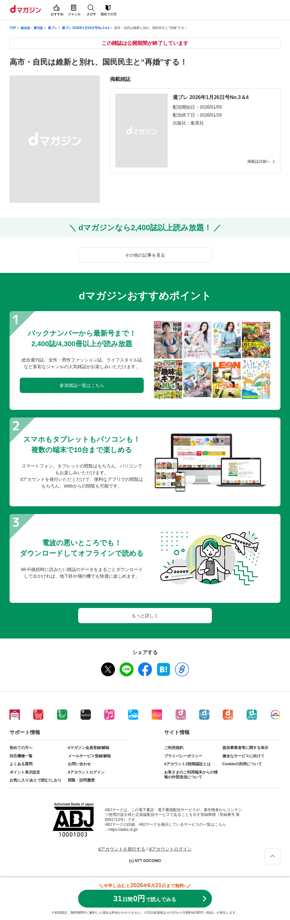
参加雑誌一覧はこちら (82, 385)
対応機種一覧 (21, 756)
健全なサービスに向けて (243, 756)
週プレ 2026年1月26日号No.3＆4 (85, 28)
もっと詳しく (145, 615)
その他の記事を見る (145, 255)
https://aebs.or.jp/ (123, 829)
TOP (13, 28)
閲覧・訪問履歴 (81, 780)
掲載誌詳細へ (258, 161)
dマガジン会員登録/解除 (89, 747)
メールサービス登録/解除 (89, 756)
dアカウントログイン (86, 772)
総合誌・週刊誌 (32, 28)
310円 (144, 898)
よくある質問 (21, 764)
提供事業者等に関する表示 (245, 747)
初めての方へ (21, 747)
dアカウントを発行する (121, 849)
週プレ (52, 28)
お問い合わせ (79, 764)
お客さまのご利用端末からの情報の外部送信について (191, 775)
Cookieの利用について (242, 764)
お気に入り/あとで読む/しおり (36, 780)
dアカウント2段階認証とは (187, 764)
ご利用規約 (173, 747)
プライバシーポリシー (183, 756)
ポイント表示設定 (25, 772)
